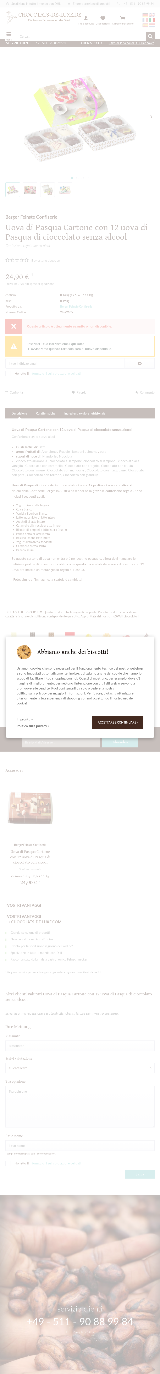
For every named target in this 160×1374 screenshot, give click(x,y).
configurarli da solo (73, 688)
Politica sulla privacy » (33, 726)
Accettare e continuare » (118, 722)
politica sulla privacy (32, 693)
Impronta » (25, 719)
